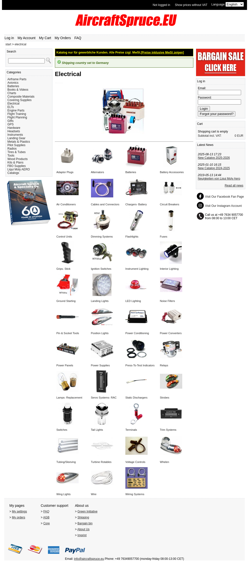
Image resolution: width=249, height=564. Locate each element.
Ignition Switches (101, 268)
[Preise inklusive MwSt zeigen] (162, 52)
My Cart (45, 38)
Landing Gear (16, 138)
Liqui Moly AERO (18, 169)
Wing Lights (63, 494)
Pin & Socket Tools (67, 333)
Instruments (15, 134)
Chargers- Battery (136, 204)
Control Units (64, 236)
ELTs (10, 107)
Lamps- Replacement (69, 397)
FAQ (77, 38)
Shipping (83, 517)
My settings (19, 511)
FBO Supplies (16, 166)
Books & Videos (17, 89)
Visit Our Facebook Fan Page (224, 196)
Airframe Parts (16, 79)
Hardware (13, 128)
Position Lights (100, 333)
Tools (10, 155)
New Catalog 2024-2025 (214, 168)
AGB (46, 517)
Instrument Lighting (137, 268)
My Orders (63, 38)
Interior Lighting (169, 268)
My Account (26, 38)
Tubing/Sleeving (66, 461)
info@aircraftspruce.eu (89, 559)
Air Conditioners (66, 204)
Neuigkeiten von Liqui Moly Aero (219, 178)
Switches (61, 429)
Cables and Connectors (105, 204)
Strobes (164, 397)
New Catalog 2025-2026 (214, 158)
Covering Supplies (19, 100)
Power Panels (64, 365)
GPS (10, 124)
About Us (83, 529)
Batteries (13, 86)
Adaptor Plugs (64, 172)
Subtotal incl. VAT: (210, 135)
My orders (18, 517)
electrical (20, 44)
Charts (11, 93)
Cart (200, 124)
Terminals (131, 429)
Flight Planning (17, 117)
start (8, 44)
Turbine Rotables (101, 461)
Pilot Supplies (16, 145)
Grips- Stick (63, 268)
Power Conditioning (137, 333)
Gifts (10, 121)
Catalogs (13, 173)
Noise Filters (167, 300)
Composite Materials (20, 96)
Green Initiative (87, 511)
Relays (164, 365)
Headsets (13, 131)
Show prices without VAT (191, 5)
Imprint (82, 535)
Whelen (164, 461)
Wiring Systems (134, 494)
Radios (12, 148)
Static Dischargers (136, 397)
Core (46, 523)
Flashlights (131, 236)
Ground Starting (66, 300)
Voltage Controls (135, 461)
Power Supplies (100, 365)
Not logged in (161, 5)
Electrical (13, 103)
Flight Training (16, 114)
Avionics (12, 82)
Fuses (163, 236)
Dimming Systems (102, 236)
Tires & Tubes (16, 152)
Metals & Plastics (18, 141)
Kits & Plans (15, 162)
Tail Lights (97, 429)
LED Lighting (133, 300)
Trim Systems (168, 429)
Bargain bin (84, 523)
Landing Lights (100, 300)
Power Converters (171, 333)
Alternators (97, 172)
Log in (9, 38)
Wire (94, 494)
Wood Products (17, 159)
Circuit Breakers (169, 204)
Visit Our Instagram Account (223, 206)
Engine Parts (15, 110)
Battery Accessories (172, 172)
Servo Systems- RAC (104, 397)
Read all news (234, 185)
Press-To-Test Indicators (140, 365)
